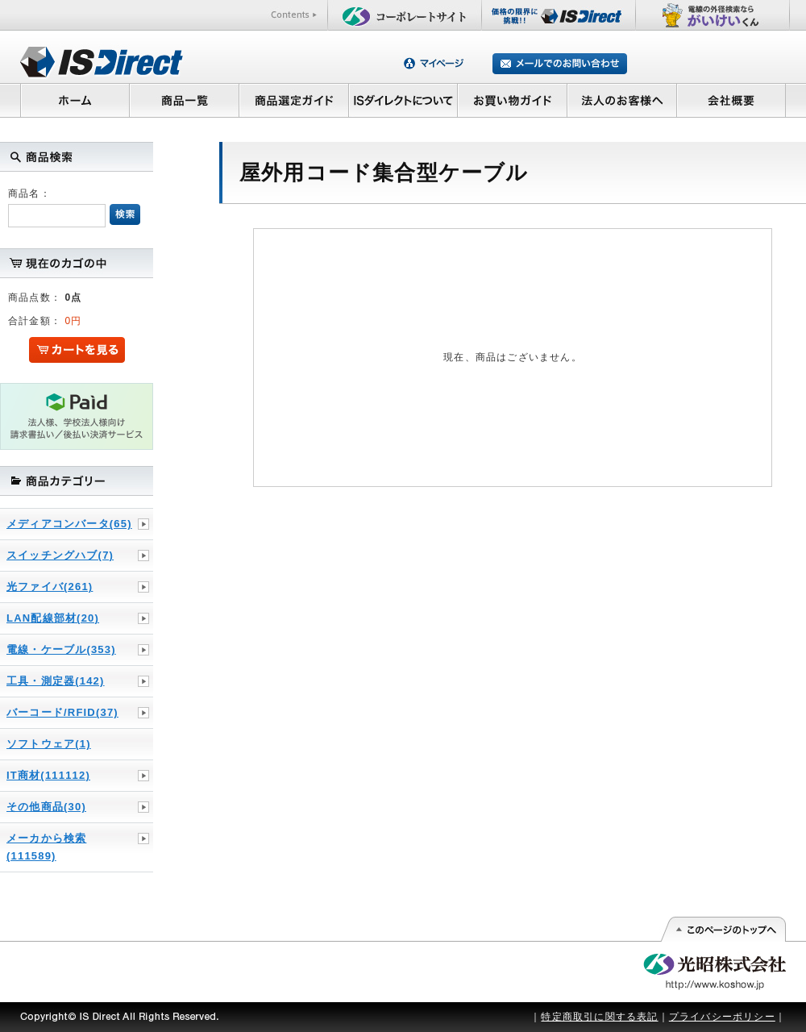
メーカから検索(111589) (46, 847)
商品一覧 (184, 100)
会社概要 (731, 100)
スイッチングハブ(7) (60, 555)
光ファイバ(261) (49, 586)
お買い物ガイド (512, 100)
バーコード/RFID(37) (62, 712)
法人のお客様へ (622, 100)
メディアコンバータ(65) (69, 524)
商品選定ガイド (294, 100)
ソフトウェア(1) (48, 744)
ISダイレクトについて (403, 100)
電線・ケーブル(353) (61, 649)
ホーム (74, 100)
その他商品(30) (46, 807)
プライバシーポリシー (722, 1016)
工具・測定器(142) (55, 681)
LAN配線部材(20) (52, 618)
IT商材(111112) (48, 775)
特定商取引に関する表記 (599, 1016)
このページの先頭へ (722, 930)
